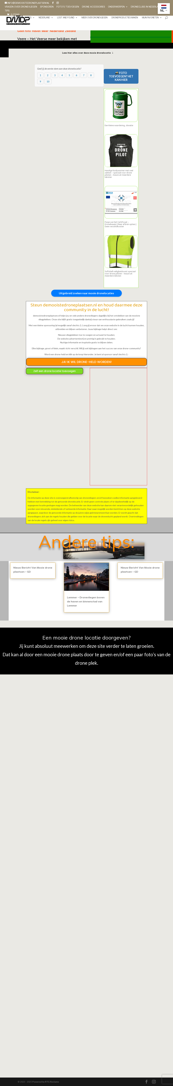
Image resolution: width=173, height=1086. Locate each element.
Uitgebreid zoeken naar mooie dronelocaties (86, 293)
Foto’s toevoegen (68, 7)
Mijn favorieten (150, 17)
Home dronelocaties (20, 17)
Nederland (44, 17)
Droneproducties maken (124, 17)
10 (48, 81)
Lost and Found (65, 17)
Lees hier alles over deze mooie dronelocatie (86, 52)
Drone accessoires (93, 7)
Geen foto (24, 31)
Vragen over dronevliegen (21, 7)
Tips (7, 11)
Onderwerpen (116, 7)
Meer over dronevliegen (94, 17)
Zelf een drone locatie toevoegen (54, 371)
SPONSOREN (47, 7)
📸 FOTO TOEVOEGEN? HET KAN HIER (121, 76)
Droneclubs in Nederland (146, 7)
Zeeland (70, 31)
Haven (36, 31)
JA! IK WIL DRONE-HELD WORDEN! (86, 362)
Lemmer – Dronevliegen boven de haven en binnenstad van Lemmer (86, 601)
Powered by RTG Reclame (45, 1081)
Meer (45, 31)
